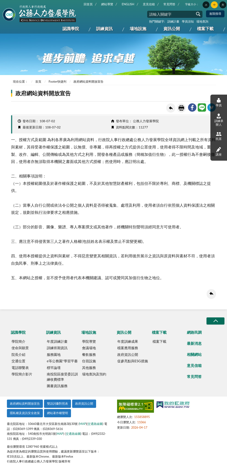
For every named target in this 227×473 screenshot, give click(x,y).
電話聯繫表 (20, 368)
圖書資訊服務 (57, 386)
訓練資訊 (104, 28)
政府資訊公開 (127, 354)
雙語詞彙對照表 (57, 403)
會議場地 (89, 348)
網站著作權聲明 (57, 413)
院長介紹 (18, 354)
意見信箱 (149, 4)
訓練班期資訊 (57, 348)
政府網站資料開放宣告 (25, 403)
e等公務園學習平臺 (62, 361)
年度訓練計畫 (57, 341)
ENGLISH (128, 4)
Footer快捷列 (57, 81)
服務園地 (54, 354)
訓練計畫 (173, 21)
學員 (219, 102)
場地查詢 (202, 21)
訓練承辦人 (218, 120)
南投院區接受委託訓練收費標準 (62, 376)
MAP (82, 424)
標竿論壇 (54, 368)
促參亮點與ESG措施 (132, 361)
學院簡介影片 (22, 374)
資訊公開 (171, 28)
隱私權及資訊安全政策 (25, 413)
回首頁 (88, 4)
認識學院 (70, 28)
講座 (219, 151)
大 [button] (222, 4)
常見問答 (169, 4)
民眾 (219, 136)
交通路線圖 (95, 424)
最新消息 (194, 343)
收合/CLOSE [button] (215, 321)
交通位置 (18, 361)
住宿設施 (89, 361)
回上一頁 (170, 108)
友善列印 (181, 108)
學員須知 (188, 21)
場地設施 (138, 28)
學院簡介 (18, 341)
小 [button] (206, 4)
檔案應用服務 (127, 348)
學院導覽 (89, 341)
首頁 (38, 81)
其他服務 (89, 368)
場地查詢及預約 (94, 374)
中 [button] (214, 4)
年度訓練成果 (127, 341)
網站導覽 (107, 4)
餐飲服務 (89, 354)
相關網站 (194, 354)
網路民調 (194, 332)
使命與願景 (20, 348)
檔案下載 (205, 28)
